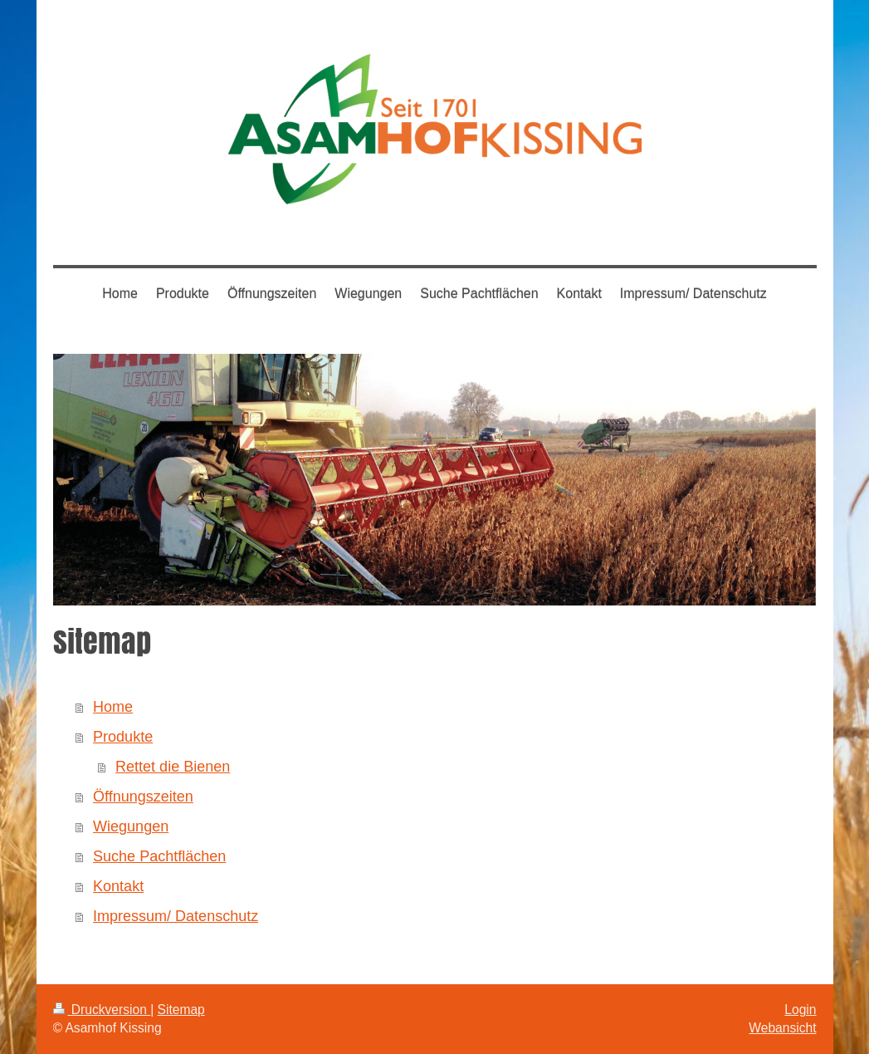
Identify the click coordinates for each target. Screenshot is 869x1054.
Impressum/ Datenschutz (175, 916)
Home (113, 707)
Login (800, 1010)
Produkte (123, 736)
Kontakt (118, 886)
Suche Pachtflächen (159, 856)
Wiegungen (130, 826)
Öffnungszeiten (143, 796)
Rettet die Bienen (172, 766)
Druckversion (102, 1010)
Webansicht (782, 1028)
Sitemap (181, 1010)
